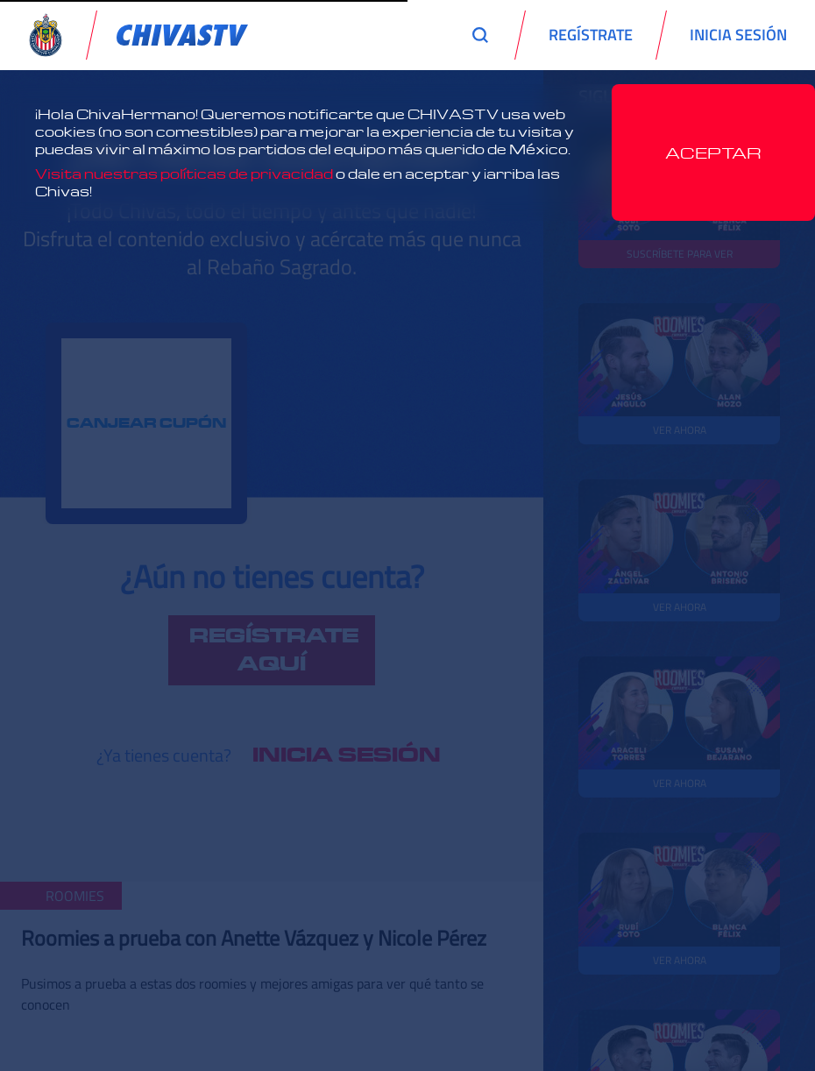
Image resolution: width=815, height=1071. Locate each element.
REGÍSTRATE (591, 34)
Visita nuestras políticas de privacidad (184, 173)
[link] (182, 35)
